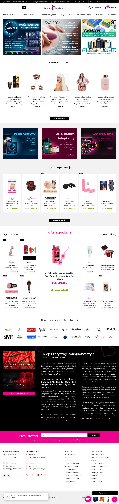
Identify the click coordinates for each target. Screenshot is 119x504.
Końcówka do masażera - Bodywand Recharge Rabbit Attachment (69, 203)
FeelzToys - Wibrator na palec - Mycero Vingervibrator (29, 267)
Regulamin (95, 475)
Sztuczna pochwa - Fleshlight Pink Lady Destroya (11, 303)
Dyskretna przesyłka (72, 463)
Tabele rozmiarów (97, 463)
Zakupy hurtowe (110, 2)
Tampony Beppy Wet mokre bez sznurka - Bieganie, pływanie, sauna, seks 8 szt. (90, 303)
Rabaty (85, 2)
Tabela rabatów (70, 481)
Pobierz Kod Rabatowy (99, 466)
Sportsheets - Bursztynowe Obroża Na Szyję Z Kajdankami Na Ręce (36, 102)
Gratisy (93, 460)
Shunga (18, 97)
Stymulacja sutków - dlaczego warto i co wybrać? (17, 366)
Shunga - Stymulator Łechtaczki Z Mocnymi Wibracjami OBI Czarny (14, 102)
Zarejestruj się (70, 454)
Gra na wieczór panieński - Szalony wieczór (107, 203)
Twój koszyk (69, 457)
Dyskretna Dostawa (96, 2)
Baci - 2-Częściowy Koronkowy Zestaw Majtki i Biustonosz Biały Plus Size (82, 102)
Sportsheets (41, 97)
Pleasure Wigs (64, 97)
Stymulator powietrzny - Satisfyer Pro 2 (12, 267)
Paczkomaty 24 (70, 469)
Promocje (112, 15)
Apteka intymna (9, 15)
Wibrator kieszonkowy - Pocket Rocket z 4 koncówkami (88, 203)
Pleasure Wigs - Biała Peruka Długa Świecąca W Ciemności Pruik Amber (59, 102)
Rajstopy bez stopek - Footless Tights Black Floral (29, 303)
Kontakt (94, 478)
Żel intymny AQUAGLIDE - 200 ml (90, 266)
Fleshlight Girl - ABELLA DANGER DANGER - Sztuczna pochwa (50, 203)
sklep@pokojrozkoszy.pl (37, 457)
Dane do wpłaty (96, 469)
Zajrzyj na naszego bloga (18, 393)
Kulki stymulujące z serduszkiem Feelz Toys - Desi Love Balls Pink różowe (59, 276)
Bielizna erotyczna (28, 15)
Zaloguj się (68, 451)
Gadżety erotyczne (48, 15)
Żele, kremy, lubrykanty (65, 136)
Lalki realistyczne (84, 15)
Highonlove (109, 97)
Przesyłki (77, 2)
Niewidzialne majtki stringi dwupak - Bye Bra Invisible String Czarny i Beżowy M (12, 203)
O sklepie (68, 460)
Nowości (99, 15)
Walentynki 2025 (97, 451)
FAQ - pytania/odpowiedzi (100, 457)
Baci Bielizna (86, 97)
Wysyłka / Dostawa (71, 466)
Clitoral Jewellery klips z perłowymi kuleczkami (107, 303)
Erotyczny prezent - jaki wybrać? (16, 385)
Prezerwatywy (24, 134)
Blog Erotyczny (96, 481)
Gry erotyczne (103, 134)
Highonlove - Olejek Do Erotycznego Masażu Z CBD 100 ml (105, 102)
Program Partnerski (72, 478)
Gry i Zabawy (66, 15)
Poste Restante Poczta (73, 475)
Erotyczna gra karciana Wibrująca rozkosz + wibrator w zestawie (107, 267)
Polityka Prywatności (72, 472)
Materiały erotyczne (98, 454)
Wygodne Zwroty (97, 472)
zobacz (32, 150)
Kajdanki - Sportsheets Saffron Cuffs (31, 203)
